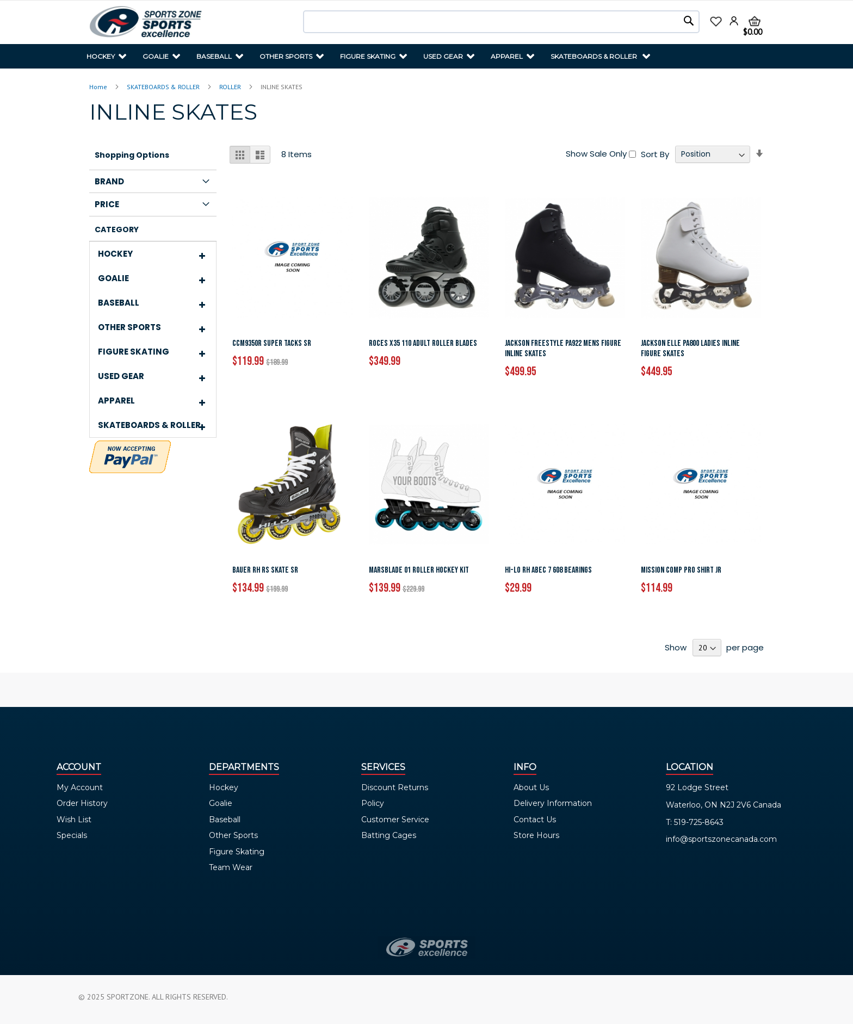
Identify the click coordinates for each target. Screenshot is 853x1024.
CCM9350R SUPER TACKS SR (271, 343)
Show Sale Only (596, 153)
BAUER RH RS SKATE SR (265, 570)
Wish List (74, 819)
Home (99, 87)
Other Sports (233, 835)
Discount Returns (394, 787)
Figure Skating (236, 852)
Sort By (655, 153)
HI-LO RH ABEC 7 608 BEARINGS (548, 570)
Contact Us (535, 819)
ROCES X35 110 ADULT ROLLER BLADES (423, 343)
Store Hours (536, 835)
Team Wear (230, 867)
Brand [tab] (109, 181)
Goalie (220, 803)
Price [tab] (107, 204)
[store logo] (145, 22)
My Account (80, 787)
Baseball (224, 819)
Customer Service (395, 819)
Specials (72, 835)
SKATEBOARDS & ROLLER (164, 87)
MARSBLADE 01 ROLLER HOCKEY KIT (419, 570)
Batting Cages (388, 835)
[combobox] (501, 21)
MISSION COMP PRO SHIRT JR (681, 570)
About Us (531, 787)
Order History (82, 803)
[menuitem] (106, 56)
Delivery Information (553, 803)
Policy (372, 803)
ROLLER (231, 87)
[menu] (426, 56)
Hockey (223, 787)
